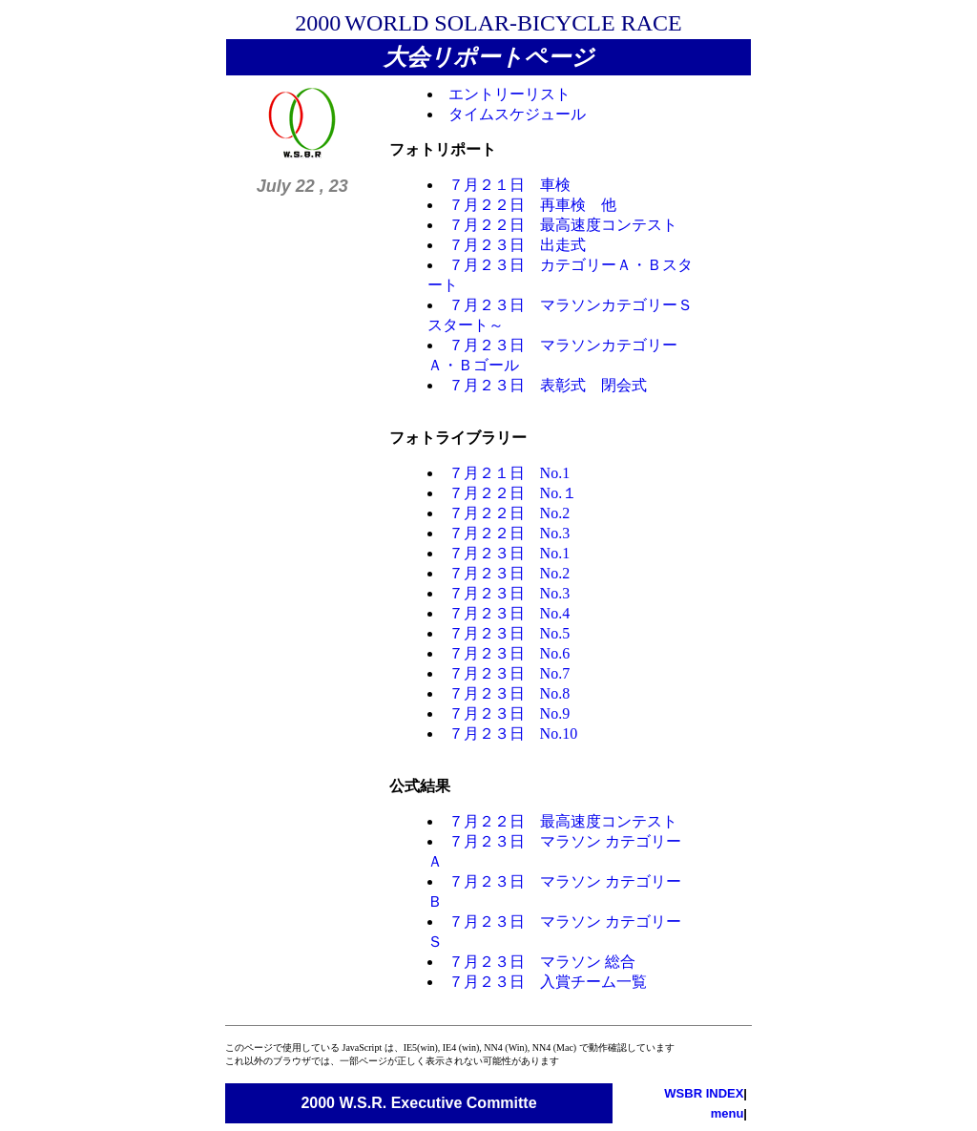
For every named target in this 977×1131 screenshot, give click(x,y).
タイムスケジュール (517, 114)
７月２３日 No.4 (509, 613)
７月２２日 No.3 (509, 533)
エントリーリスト (509, 94)
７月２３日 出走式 (517, 245)
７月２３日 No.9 (509, 713)
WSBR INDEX (703, 1093)
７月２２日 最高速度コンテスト (562, 225)
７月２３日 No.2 (509, 573)
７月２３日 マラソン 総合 (541, 961)
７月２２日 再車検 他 (532, 205)
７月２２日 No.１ (513, 493)
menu (727, 1113)
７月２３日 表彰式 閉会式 (547, 385)
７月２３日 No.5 (509, 633)
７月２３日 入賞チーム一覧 (547, 982)
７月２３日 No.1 (509, 553)
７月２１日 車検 (509, 185)
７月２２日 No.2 (509, 513)
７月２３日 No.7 (509, 673)
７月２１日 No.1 (509, 473)
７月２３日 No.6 (509, 653)
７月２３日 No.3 (509, 593)
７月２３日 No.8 (509, 693)
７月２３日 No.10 (513, 733)
